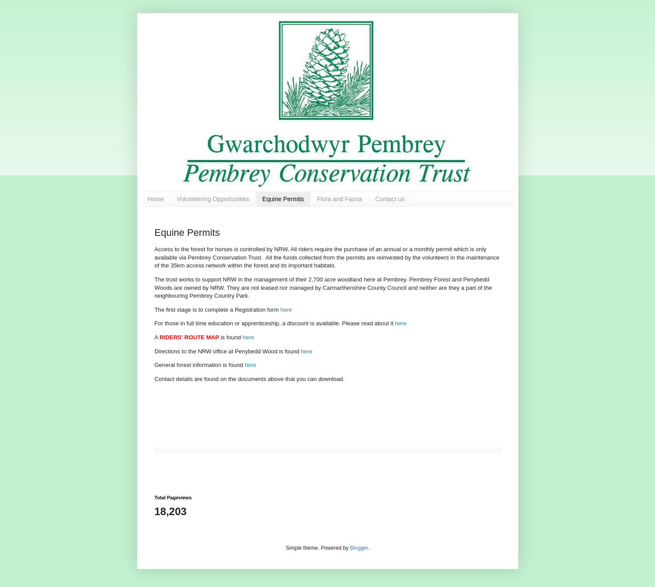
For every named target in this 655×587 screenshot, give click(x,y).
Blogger (359, 548)
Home (156, 199)
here (286, 309)
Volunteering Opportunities (213, 199)
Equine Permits (283, 199)
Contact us (390, 199)
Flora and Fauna (339, 199)
